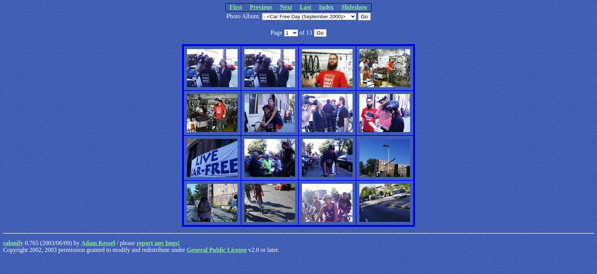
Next (286, 7)
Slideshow (354, 7)
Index (326, 7)
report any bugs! (158, 243)
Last (305, 7)
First (236, 7)
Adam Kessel (98, 243)
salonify (13, 243)
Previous (261, 7)
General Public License (217, 250)
